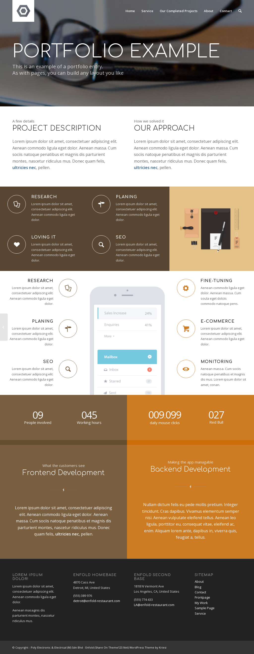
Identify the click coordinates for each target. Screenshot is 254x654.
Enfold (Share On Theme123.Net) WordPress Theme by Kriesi (125, 647)
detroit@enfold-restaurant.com (96, 601)
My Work (201, 603)
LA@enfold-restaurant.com (154, 605)
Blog (198, 587)
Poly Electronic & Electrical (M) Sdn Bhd (57, 647)
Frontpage (202, 597)
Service (200, 613)
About (199, 581)
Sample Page (205, 608)
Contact (200, 592)
